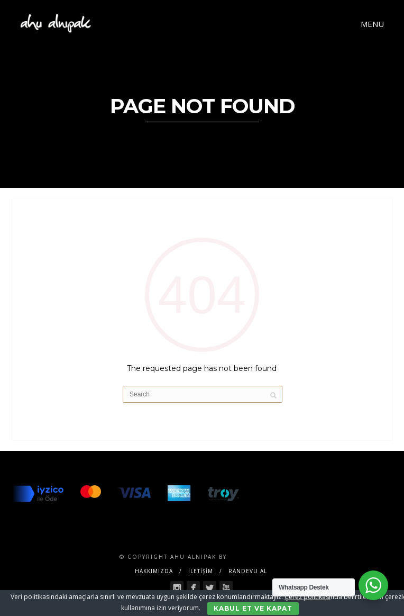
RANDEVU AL (247, 571)
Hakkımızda (154, 571)
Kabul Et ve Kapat (253, 608)
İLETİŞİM (200, 571)
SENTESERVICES (256, 556)
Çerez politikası (307, 596)
